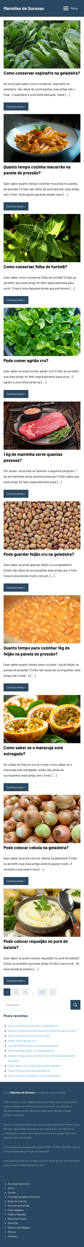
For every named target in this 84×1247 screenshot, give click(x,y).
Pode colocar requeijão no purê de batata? (34, 1075)
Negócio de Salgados (19, 1227)
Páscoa (12, 1231)
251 (42, 992)
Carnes (12, 1192)
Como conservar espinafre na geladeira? (42, 72)
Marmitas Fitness (17, 1218)
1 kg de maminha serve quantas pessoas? (33, 1045)
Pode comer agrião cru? (26, 360)
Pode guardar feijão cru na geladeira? (39, 554)
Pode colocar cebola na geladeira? (36, 847)
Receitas (12, 1236)
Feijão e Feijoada (17, 1214)
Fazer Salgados (16, 1209)
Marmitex (13, 1223)
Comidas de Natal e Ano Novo (24, 1196)
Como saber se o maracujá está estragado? (34, 1065)
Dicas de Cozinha (17, 1201)
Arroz (11, 1188)
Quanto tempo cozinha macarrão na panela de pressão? (42, 1030)
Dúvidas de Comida (18, 1205)
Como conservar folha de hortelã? (35, 266)
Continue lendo (15, 106)
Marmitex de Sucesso (24, 8)
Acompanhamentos (18, 1183)
